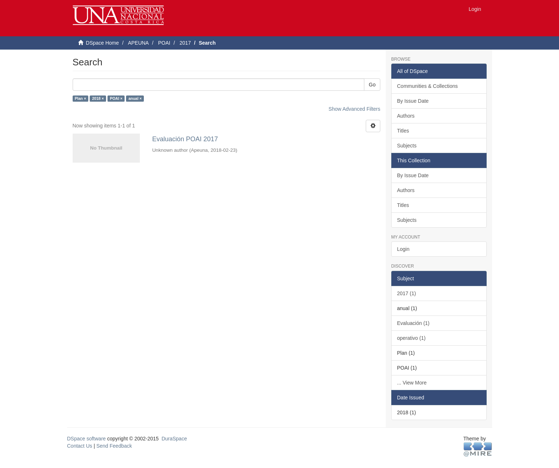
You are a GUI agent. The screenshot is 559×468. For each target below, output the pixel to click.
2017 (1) (406, 293)
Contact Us (79, 446)
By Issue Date (413, 101)
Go (372, 85)
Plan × (80, 98)
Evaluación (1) (413, 323)
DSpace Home (102, 43)
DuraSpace (174, 438)
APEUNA (138, 43)
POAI (164, 43)
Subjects (407, 145)
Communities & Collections (427, 86)
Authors (405, 116)
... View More (411, 383)
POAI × (116, 98)
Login (403, 249)
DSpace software (86, 438)
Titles (403, 131)
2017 (185, 43)
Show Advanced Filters (354, 109)
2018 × (98, 98)
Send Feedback (114, 446)
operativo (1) (411, 338)
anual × (135, 98)
